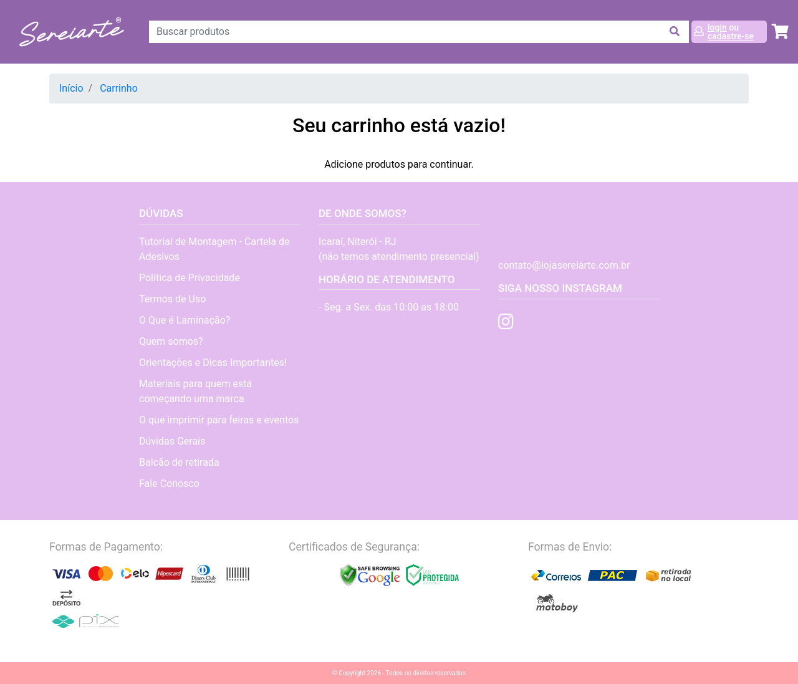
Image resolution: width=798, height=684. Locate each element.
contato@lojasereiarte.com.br (564, 265)
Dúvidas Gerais (172, 441)
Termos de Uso (172, 299)
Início (71, 88)
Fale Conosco (169, 483)
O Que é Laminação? (184, 320)
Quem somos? (171, 341)
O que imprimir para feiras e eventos (219, 420)
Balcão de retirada (179, 462)
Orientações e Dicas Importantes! (213, 362)
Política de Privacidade (189, 278)
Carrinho (119, 88)
